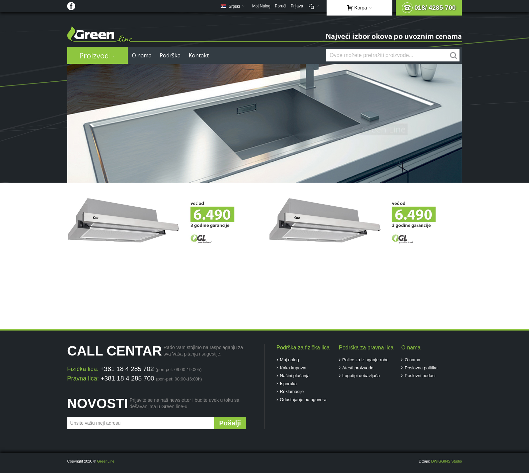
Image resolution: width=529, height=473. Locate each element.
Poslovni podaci (420, 375)
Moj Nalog (261, 6)
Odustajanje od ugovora (303, 399)
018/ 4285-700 (429, 7)
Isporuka (288, 383)
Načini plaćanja (295, 375)
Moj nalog (289, 359)
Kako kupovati (294, 367)
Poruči (280, 6)
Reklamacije (292, 391)
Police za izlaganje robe (365, 359)
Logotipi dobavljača (361, 375)
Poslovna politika (421, 367)
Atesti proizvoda (358, 367)
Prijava (296, 6)
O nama (412, 359)
